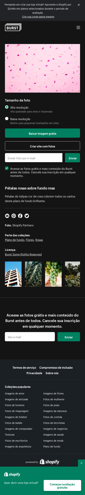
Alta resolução (19, 107)
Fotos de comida (52, 417)
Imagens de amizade (16, 399)
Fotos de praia (51, 405)
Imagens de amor (14, 393)
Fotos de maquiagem (16, 411)
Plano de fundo (14, 239)
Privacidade (34, 372)
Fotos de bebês (13, 423)
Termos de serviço (24, 367)
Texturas (9, 434)
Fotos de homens (14, 405)
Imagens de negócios (55, 428)
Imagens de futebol (16, 417)
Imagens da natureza (55, 411)
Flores (30, 239)
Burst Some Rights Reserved (23, 254)
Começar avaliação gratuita (62, 485)
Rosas (39, 239)
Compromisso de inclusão (56, 367)
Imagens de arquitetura (18, 446)
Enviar (73, 157)
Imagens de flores (53, 393)
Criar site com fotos (42, 146)
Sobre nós (52, 372)
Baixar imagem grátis (42, 133)
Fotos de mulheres (53, 399)
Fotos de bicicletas (54, 423)
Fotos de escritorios (16, 440)
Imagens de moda (53, 440)
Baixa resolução (20, 119)
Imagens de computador (18, 428)
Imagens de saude (53, 434)
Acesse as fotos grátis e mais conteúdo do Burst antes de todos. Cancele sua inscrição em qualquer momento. (40, 171)
